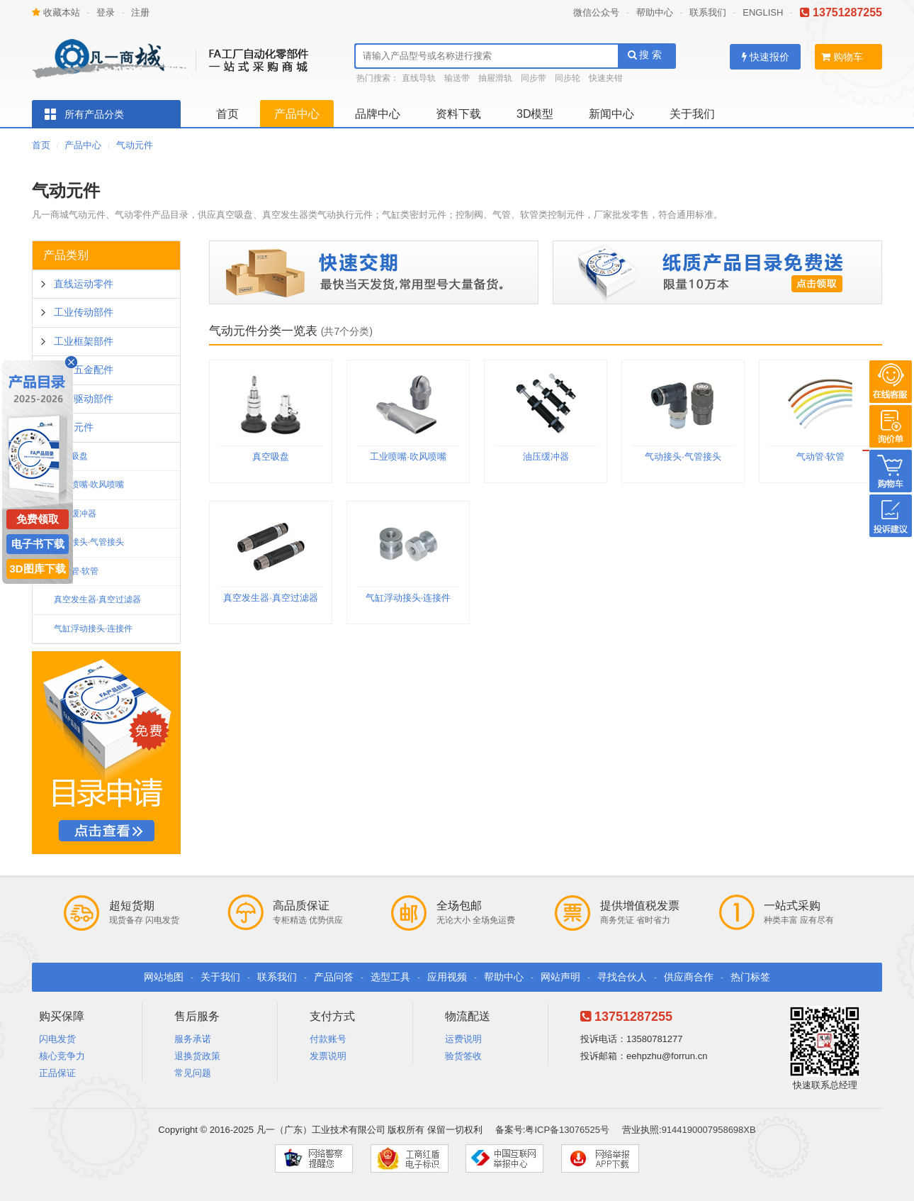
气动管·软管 (76, 571)
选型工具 (390, 977)
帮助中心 (654, 12)
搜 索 (645, 54)
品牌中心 (377, 114)
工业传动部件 (83, 312)
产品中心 (297, 114)
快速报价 (765, 56)
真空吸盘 (270, 456)
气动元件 (134, 145)
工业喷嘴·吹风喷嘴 (89, 484)
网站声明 (560, 977)
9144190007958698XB (709, 1129)
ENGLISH (763, 12)
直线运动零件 (83, 283)
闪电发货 (57, 1039)
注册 (140, 12)
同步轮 (567, 78)
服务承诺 (192, 1039)
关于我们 (692, 114)
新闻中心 (611, 114)
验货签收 (463, 1056)
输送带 (457, 78)
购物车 (842, 56)
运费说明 (463, 1039)
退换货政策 (197, 1056)
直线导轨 (419, 78)
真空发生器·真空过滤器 (97, 599)
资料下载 (458, 114)
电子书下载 (37, 544)
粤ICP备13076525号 (567, 1129)
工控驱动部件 (83, 398)
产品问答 (334, 977)
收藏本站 (56, 12)
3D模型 (535, 114)
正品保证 (57, 1073)
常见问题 (192, 1073)
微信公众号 (596, 12)
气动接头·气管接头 (89, 542)
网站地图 (164, 977)
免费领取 (37, 519)
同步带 (533, 78)
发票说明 (328, 1056)
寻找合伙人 (622, 977)
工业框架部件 (83, 341)
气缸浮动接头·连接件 (93, 628)
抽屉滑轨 (495, 78)
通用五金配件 (83, 369)
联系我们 (707, 12)
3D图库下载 (37, 569)
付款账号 (328, 1039)
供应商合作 (688, 977)
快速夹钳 (606, 78)
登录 (105, 12)
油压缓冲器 (75, 514)
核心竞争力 (62, 1056)
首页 (227, 114)
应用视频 (447, 977)
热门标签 (750, 977)
